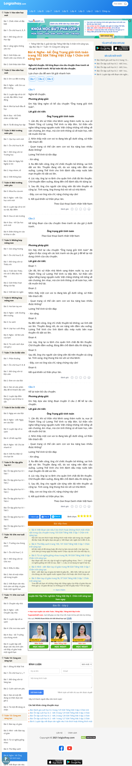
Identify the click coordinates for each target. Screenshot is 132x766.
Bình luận (34, 517)
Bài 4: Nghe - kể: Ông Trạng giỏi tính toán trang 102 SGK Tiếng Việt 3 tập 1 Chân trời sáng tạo (58, 55)
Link (69, 618)
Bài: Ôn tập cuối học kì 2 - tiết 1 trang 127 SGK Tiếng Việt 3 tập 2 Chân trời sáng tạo (60, 718)
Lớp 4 (73, 11)
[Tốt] (84, 209)
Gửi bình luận (36, 692)
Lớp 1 (98, 11)
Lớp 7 (49, 11)
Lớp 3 (81, 11)
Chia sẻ (45, 517)
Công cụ (106, 11)
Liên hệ (59, 732)
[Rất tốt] (89, 209)
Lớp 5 (65, 11)
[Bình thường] (80, 209)
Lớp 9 (32, 11)
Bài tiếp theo (73, 523)
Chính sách (72, 732)
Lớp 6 (57, 11)
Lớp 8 (41, 11)
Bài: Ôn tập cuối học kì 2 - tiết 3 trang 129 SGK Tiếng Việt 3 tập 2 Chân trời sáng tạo (60, 713)
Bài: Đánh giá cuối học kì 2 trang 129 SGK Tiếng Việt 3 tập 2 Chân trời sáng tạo (59, 710)
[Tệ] (76, 209)
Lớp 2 (90, 11)
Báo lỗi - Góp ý (60, 605)
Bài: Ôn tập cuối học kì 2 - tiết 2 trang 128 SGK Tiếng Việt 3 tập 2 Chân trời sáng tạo (60, 715)
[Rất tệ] (72, 209)
